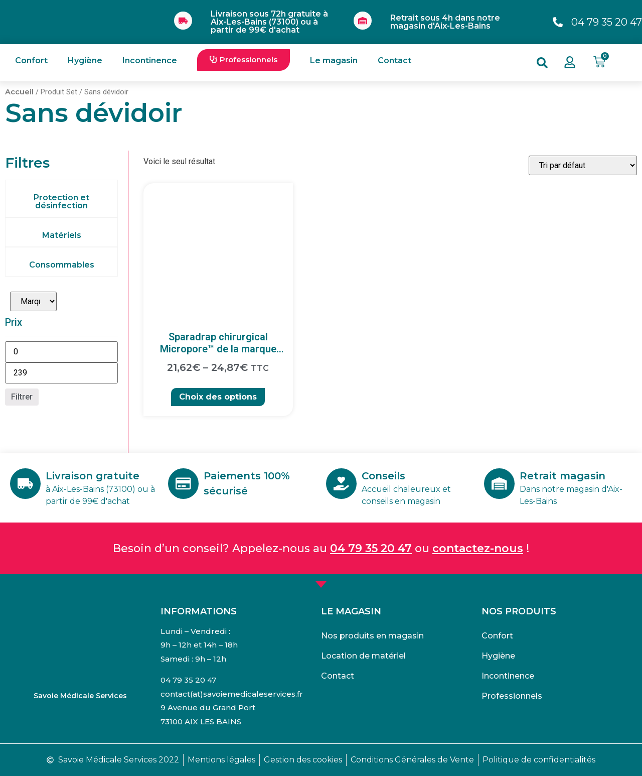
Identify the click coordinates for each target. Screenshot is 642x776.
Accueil (19, 91)
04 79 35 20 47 (371, 548)
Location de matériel (363, 656)
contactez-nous (477, 548)
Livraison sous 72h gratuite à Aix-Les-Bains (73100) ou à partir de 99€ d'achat (269, 22)
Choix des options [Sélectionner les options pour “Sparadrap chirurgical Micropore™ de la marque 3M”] (218, 397)
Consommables (61, 265)
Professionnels (512, 696)
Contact (394, 60)
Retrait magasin (564, 476)
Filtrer (22, 397)
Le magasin (334, 60)
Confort (31, 60)
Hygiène (85, 60)
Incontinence (149, 60)
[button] (243, 60)
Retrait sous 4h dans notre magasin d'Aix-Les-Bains (445, 22)
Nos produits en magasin (372, 635)
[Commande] (583, 165)
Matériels (61, 235)
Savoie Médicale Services (80, 695)
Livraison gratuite (94, 476)
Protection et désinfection (61, 201)
